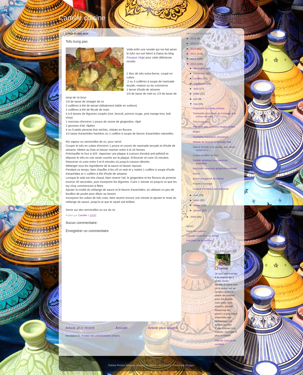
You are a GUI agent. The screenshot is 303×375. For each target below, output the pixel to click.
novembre (199, 73)
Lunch (196, 173)
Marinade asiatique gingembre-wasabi (215, 168)
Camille (223, 268)
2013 (193, 48)
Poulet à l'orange (202, 183)
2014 (193, 43)
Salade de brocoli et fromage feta (212, 142)
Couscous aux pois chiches (209, 108)
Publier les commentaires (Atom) (101, 335)
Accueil (121, 328)
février (197, 205)
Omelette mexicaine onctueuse (211, 136)
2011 (193, 58)
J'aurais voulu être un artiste (202, 235)
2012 (193, 53)
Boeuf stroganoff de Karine (208, 178)
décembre (199, 68)
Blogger (190, 365)
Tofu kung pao (201, 121)
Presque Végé (136, 57)
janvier (197, 210)
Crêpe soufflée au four (206, 155)
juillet (196, 93)
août (196, 88)
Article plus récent (80, 328)
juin (195, 98)
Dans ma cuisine (196, 231)
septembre (200, 83)
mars (196, 200)
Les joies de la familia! (199, 240)
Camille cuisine (82, 18)
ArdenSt (166, 365)
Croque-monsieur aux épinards (211, 188)
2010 (193, 64)
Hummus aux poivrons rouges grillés (214, 126)
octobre (198, 78)
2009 (193, 216)
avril (196, 195)
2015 (193, 38)
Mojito (196, 131)
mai (195, 103)
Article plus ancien (163, 328)
